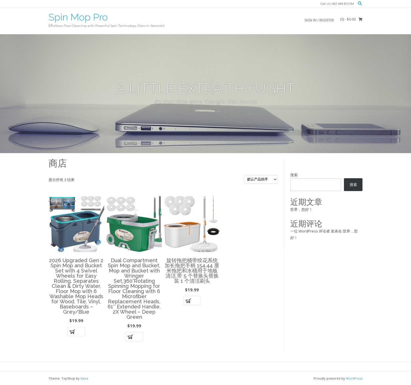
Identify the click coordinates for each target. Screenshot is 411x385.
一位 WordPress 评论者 (310, 231)
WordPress (354, 378)
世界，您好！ (301, 209)
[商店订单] (261, 179)
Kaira (84, 378)
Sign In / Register (319, 20)
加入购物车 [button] (76, 331)
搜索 (294, 174)
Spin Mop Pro (78, 17)
